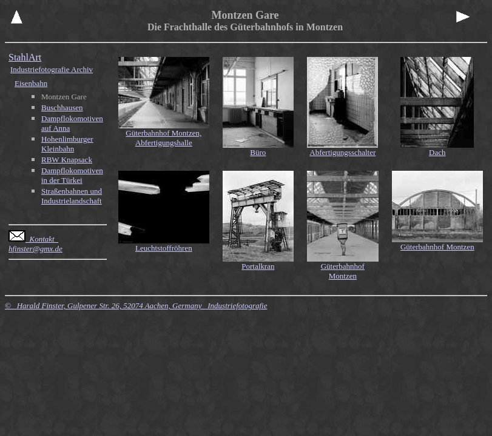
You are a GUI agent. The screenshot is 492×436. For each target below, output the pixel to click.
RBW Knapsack (66, 159)
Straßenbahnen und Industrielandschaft (71, 196)
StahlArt (24, 57)
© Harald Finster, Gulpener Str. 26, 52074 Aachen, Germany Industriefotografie (136, 305)
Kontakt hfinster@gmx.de (35, 243)
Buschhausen (62, 107)
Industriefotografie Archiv (51, 69)
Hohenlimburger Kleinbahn (67, 143)
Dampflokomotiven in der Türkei (72, 175)
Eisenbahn (31, 83)
